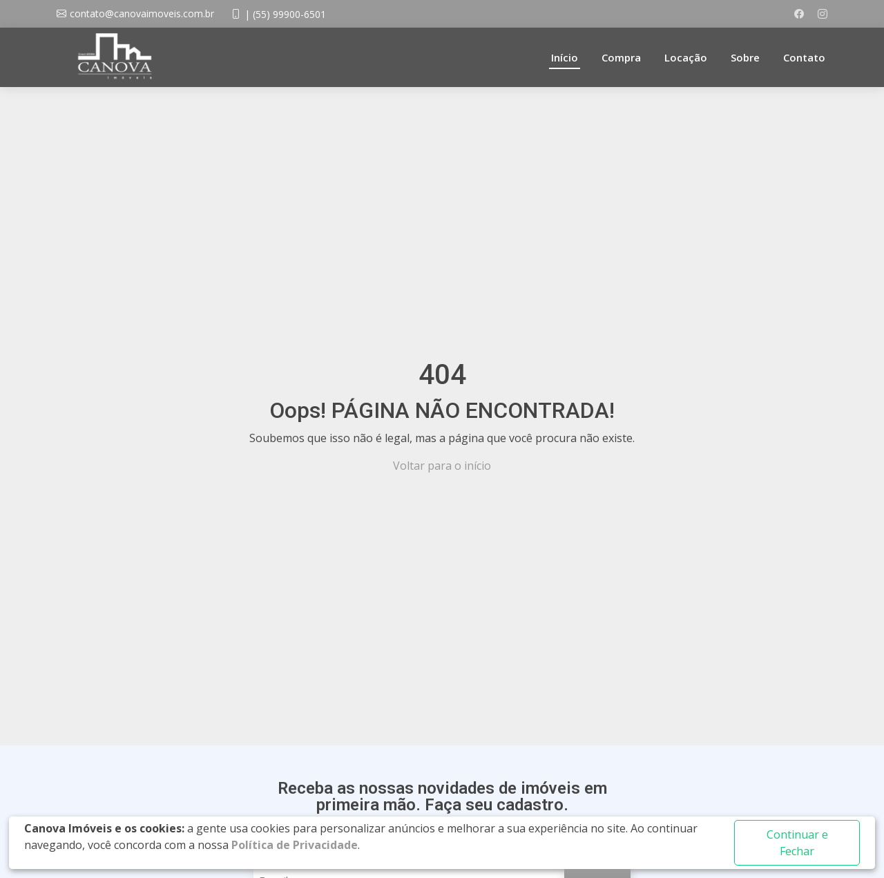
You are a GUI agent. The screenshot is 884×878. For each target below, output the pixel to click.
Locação (685, 57)
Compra (621, 57)
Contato (804, 57)
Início (564, 57)
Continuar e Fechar (797, 843)
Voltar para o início (442, 465)
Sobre (745, 57)
